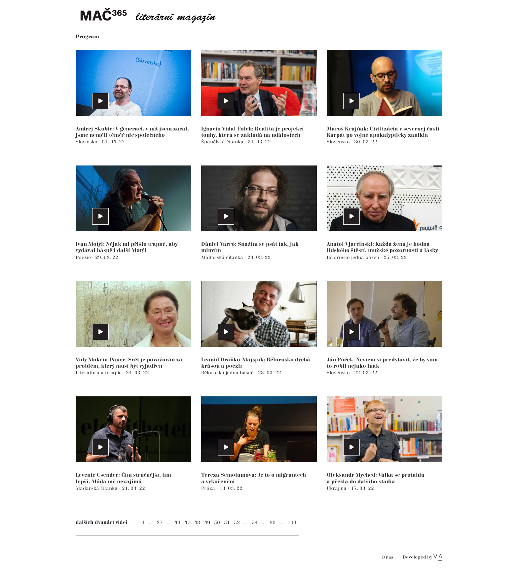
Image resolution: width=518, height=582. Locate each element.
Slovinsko (87, 141)
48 (197, 522)
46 (177, 522)
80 (273, 522)
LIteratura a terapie (99, 372)
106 (291, 522)
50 (217, 522)
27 (160, 522)
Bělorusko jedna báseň (354, 257)
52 (237, 522)
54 (255, 522)
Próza (208, 488)
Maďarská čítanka (222, 257)
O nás (387, 557)
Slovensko (339, 141)
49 (207, 522)
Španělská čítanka (223, 141)
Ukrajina (337, 488)
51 (227, 522)
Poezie (84, 257)
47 (187, 522)
